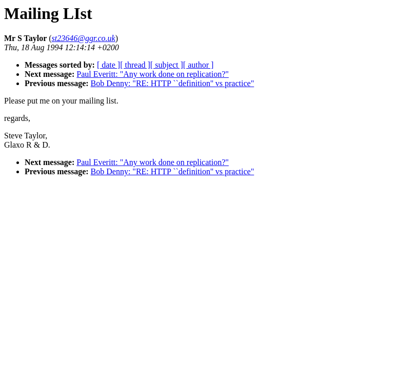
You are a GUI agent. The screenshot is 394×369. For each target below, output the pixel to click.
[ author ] (198, 64)
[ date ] (108, 64)
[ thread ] (135, 64)
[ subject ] (166, 64)
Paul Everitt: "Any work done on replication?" (152, 74)
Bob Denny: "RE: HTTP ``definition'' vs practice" (172, 83)
